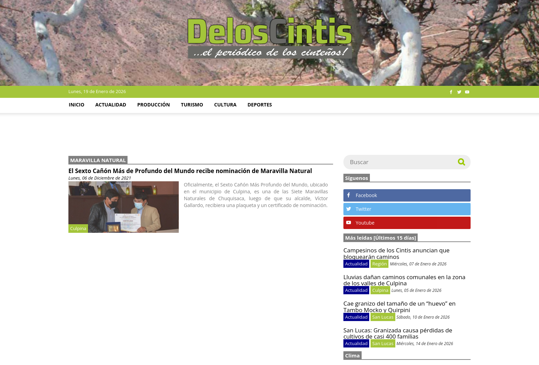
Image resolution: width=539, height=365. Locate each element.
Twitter (358, 209)
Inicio (76, 104)
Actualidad (110, 104)
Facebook (361, 195)
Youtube (360, 222)
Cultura (225, 104)
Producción (153, 104)
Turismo (192, 104)
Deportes (260, 104)
